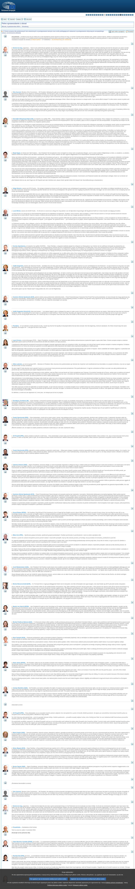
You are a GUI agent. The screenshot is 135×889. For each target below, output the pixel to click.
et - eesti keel (96, 15)
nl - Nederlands (118, 15)
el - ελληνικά (98, 15)
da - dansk (92, 15)
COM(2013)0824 (35, 39)
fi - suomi (130, 15)
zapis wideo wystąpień (117, 31)
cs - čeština (90, 15)
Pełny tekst (28, 19)
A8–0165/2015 (67, 39)
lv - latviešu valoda (110, 15)
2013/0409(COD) (56, 39)
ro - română (124, 15)
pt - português (122, 15)
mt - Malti (116, 15)
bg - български (86, 15)
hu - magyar (114, 15)
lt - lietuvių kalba (112, 15)
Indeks (4, 19)
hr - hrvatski (106, 15)
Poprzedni (12, 19)
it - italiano (108, 15)
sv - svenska (132, 15)
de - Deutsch (94, 15)
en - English (100, 15)
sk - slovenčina (126, 15)
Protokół (130, 31)
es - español (88, 15)
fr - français (102, 15)
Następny (19, 19)
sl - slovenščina (128, 15)
